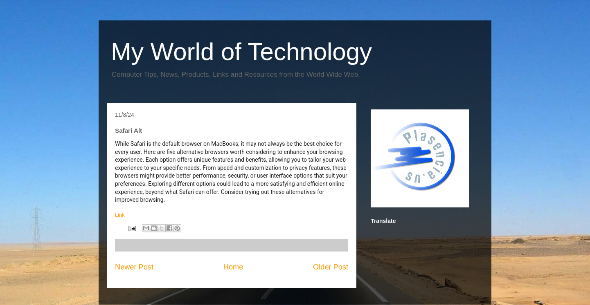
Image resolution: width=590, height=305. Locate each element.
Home (233, 267)
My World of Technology (241, 51)
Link (120, 215)
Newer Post (134, 267)
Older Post (330, 267)
